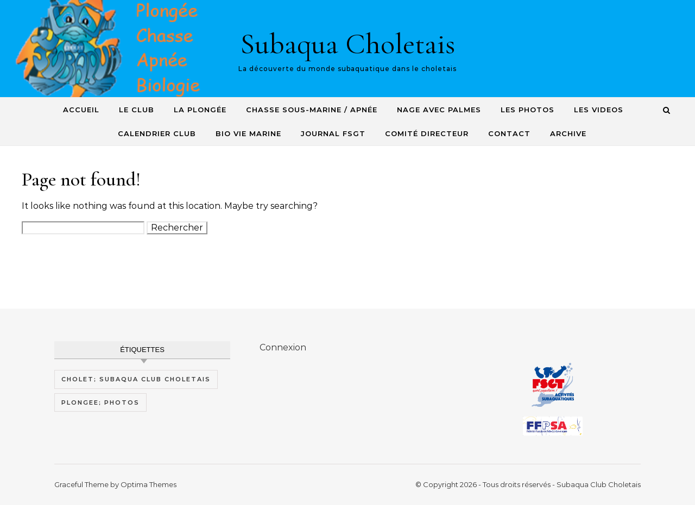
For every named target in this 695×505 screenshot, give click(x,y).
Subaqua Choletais (347, 43)
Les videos (598, 109)
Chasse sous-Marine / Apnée (311, 109)
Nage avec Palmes (439, 109)
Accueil (81, 109)
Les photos (527, 109)
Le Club (136, 109)
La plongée (200, 109)
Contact (509, 133)
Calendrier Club (157, 133)
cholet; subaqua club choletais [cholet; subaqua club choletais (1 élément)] (136, 379)
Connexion (283, 347)
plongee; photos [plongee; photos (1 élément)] (100, 402)
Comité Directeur (427, 133)
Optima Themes (148, 484)
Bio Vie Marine (248, 133)
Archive (568, 133)
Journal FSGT (333, 133)
